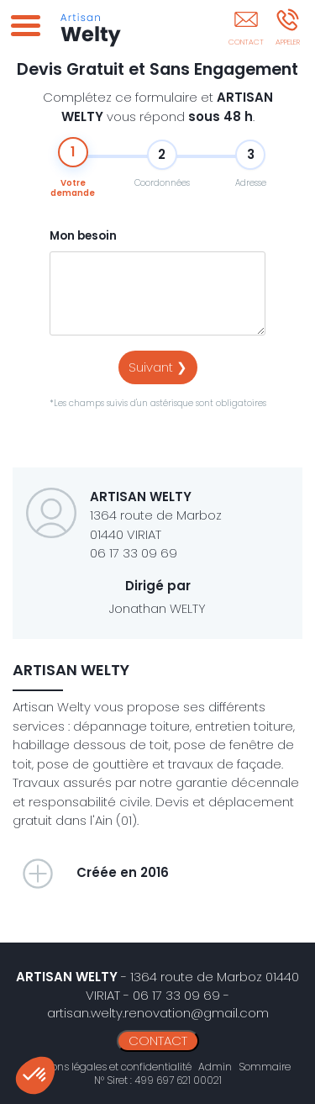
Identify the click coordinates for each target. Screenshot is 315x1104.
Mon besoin (83, 236)
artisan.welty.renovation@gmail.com (158, 1013)
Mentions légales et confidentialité (108, 1066)
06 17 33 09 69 (133, 553)
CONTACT (158, 1040)
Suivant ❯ (158, 367)
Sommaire (265, 1066)
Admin (215, 1067)
